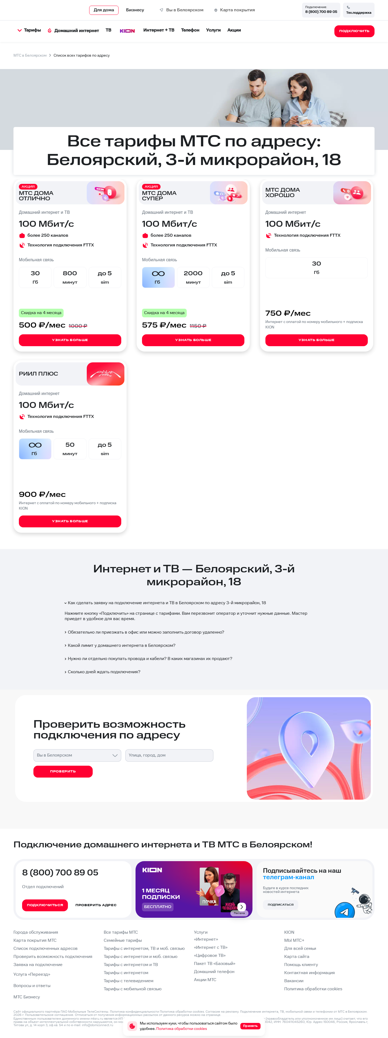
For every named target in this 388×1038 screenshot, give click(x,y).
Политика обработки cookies (313, 989)
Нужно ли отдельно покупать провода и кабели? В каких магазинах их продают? (148, 658)
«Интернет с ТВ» (210, 947)
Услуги (213, 30)
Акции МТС (205, 979)
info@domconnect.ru (97, 1025)
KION (289, 932)
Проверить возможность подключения (52, 956)
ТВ (108, 30)
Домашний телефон (214, 971)
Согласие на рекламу (222, 1012)
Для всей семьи (300, 948)
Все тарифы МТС (121, 932)
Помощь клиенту (301, 964)
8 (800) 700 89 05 (321, 12)
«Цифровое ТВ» (210, 955)
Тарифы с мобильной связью (132, 989)
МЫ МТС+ (294, 940)
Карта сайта (296, 956)
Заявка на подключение (38, 964)
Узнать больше (70, 340)
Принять (250, 1026)
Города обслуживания (35, 932)
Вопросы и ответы (31, 985)
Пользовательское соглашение (49, 1015)
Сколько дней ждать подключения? (102, 672)
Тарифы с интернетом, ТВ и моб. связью (144, 948)
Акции (234, 30)
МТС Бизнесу (26, 997)
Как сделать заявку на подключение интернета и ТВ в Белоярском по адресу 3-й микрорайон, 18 (164, 603)
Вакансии (293, 981)
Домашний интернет (73, 30)
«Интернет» (206, 939)
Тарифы (29, 30)
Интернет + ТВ (158, 30)
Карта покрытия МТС (35, 940)
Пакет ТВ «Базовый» (214, 963)
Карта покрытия (237, 10)
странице (213, 1015)
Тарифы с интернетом (126, 972)
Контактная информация (309, 972)
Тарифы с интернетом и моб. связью (140, 956)
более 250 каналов (47, 235)
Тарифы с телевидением (128, 981)
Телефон (190, 30)
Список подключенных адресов (45, 948)
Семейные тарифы (123, 940)
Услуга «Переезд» (31, 974)
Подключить (113, 613)
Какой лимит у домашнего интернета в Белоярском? (119, 645)
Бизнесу (135, 10)
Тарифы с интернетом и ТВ (131, 964)
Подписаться (280, 904)
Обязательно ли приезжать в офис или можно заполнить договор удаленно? (143, 632)
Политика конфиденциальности (134, 1012)
